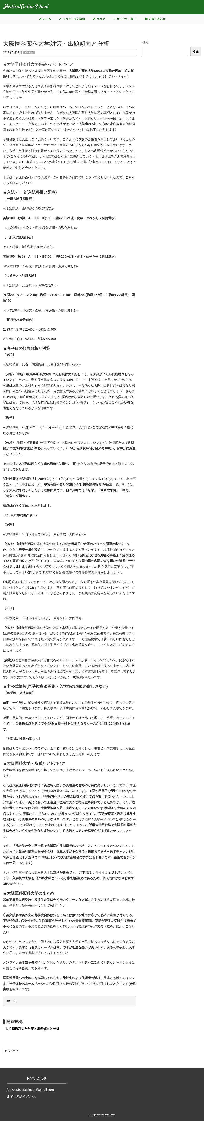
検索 (145, 42)
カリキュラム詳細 (74, 19)
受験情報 (29, 52)
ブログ (101, 19)
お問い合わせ (157, 19)
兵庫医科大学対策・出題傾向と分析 (34, 1029)
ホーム (47, 19)
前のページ (11, 1050)
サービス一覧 (127, 19)
